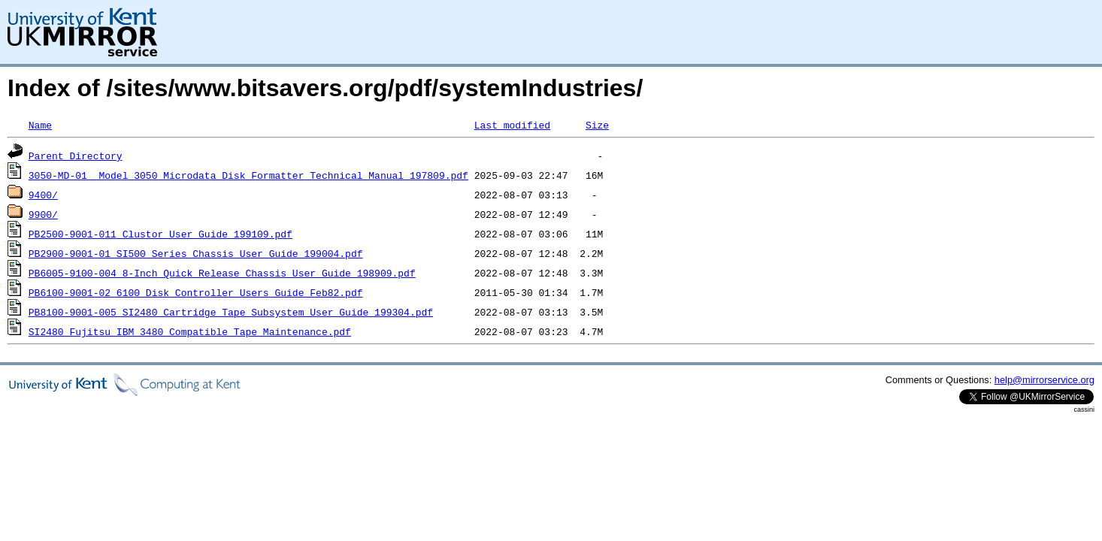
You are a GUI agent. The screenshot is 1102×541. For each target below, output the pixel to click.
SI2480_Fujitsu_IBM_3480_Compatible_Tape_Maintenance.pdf (190, 331)
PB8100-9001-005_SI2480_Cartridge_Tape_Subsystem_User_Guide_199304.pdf (231, 312)
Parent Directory (76, 155)
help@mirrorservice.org (1044, 379)
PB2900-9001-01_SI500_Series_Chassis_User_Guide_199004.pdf (196, 253)
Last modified (512, 124)
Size (597, 124)
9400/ (43, 194)
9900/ (43, 214)
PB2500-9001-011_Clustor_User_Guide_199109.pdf (160, 233)
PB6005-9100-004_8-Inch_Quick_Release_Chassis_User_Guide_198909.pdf (222, 273)
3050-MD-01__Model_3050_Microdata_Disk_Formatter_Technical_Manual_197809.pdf (248, 175)
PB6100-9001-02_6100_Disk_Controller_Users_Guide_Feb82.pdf (196, 292)
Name (40, 124)
